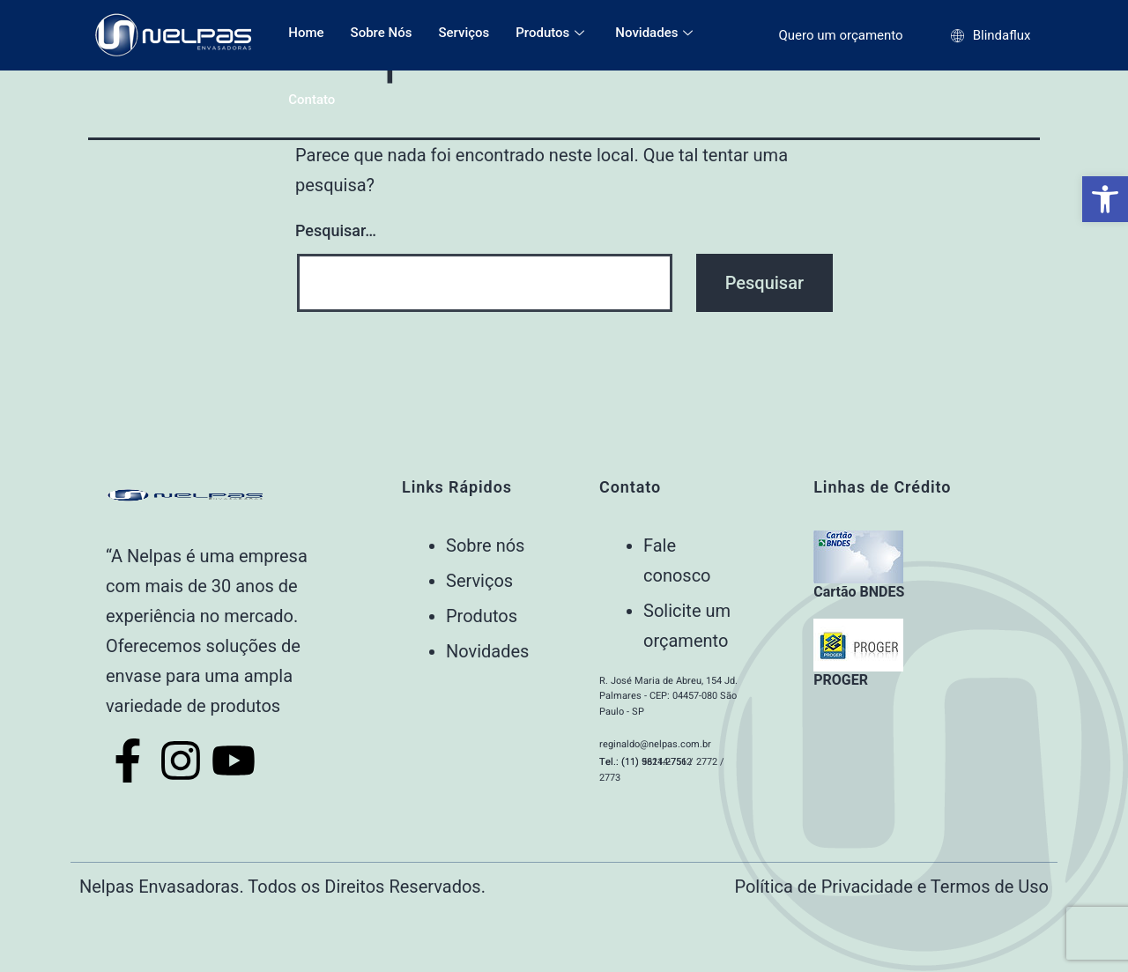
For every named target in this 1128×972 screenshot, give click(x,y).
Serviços (463, 33)
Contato (311, 100)
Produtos (552, 33)
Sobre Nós (381, 33)
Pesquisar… (335, 230)
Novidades (656, 33)
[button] (1105, 199)
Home (305, 33)
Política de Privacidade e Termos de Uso (891, 886)
